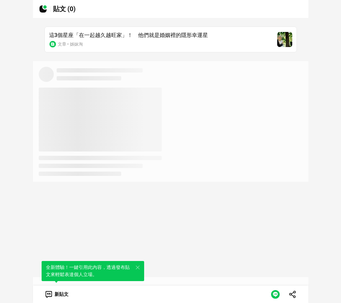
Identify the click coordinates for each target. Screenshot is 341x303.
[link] (56, 294)
